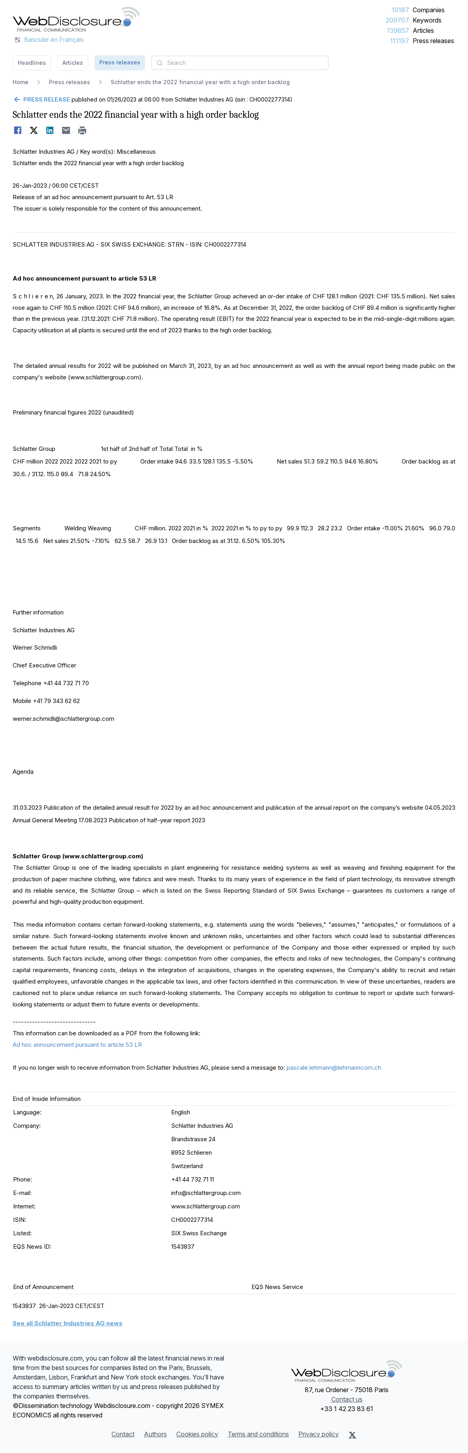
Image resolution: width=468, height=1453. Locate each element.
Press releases (433, 41)
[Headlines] (76, 19)
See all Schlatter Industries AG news (68, 1323)
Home (20, 82)
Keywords (427, 20)
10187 (400, 10)
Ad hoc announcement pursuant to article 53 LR (77, 1044)
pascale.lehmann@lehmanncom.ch (334, 1067)
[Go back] (41, 99)
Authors (155, 1434)
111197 (399, 41)
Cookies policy (197, 1434)
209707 (397, 20)
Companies (429, 10)
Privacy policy (318, 1434)
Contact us (346, 1399)
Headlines (32, 62)
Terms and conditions (258, 1434)
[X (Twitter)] (352, 1434)
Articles (423, 30)
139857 (398, 30)
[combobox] (239, 63)
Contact (122, 1434)
